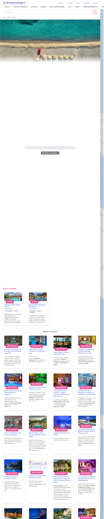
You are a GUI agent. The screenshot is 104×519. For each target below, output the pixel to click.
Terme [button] (77, 7)
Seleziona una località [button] (50, 153)
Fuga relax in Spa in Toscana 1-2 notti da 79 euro (37, 351)
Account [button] (96, 3)
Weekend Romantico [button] (91, 7)
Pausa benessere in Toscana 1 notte (11, 477)
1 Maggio (43, 7)
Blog (78, 3)
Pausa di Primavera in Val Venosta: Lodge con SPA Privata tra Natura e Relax (62, 479)
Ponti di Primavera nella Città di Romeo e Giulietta (12, 392)
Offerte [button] (7, 7)
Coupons (61, 3)
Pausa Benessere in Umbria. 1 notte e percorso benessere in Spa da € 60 (61, 393)
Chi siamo (70, 3)
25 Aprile (34, 7)
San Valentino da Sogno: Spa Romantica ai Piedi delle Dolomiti (87, 478)
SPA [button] (70, 7)
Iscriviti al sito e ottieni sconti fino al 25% (37, 476)
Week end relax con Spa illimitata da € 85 (37, 388)
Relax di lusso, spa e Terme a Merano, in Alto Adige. (37, 435)
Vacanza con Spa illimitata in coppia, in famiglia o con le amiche (87, 392)
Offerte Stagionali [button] (21, 7)
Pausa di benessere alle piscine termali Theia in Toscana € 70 (86, 431)
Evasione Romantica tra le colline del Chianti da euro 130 (12, 351)
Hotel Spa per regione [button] (57, 7)
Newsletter (86, 3)
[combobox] (47, 12)
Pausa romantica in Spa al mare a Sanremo (12, 434)
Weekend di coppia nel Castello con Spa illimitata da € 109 (86, 351)
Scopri (9, 302)
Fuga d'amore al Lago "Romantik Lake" (61, 353)
